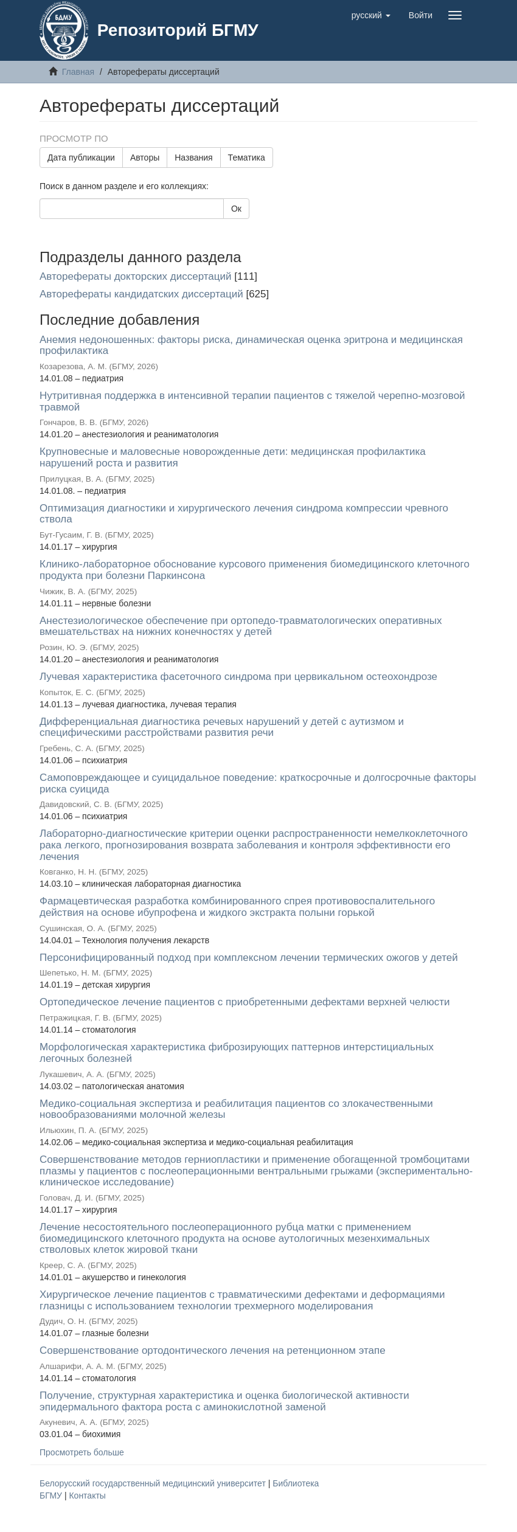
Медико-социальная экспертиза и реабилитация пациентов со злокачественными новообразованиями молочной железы (236, 1109)
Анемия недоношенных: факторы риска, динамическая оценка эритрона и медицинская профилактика (251, 345)
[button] (371, 15)
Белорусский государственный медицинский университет (154, 1483)
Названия (193, 157)
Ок (236, 208)
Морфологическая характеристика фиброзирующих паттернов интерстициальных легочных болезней (237, 1052)
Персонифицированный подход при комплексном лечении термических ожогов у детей (249, 957)
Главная (78, 72)
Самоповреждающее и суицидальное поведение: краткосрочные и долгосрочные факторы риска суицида (258, 783)
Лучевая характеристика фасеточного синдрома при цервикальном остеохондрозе (238, 676)
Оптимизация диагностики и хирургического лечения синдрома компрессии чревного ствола (244, 513)
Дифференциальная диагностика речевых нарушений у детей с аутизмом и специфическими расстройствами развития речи (222, 727)
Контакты (87, 1495)
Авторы (144, 157)
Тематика (246, 157)
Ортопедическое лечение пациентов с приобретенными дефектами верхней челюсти (244, 1002)
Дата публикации (81, 157)
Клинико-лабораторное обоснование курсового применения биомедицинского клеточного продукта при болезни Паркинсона (255, 569)
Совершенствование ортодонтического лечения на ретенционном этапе (213, 1350)
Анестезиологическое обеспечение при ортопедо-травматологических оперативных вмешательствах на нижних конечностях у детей (241, 626)
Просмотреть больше (82, 1452)
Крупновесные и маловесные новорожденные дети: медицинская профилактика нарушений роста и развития (233, 457)
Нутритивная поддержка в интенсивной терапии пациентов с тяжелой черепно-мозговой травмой (252, 401)
